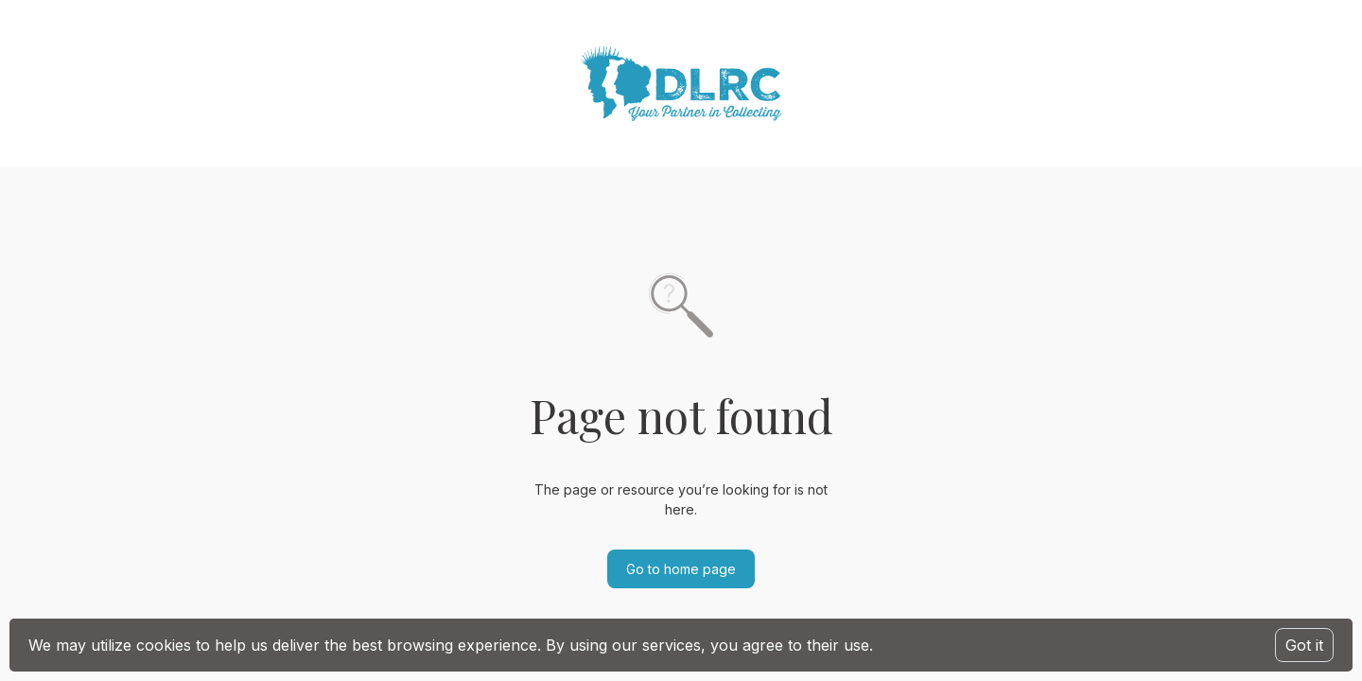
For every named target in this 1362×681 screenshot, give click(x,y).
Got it (1304, 645)
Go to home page (681, 569)
